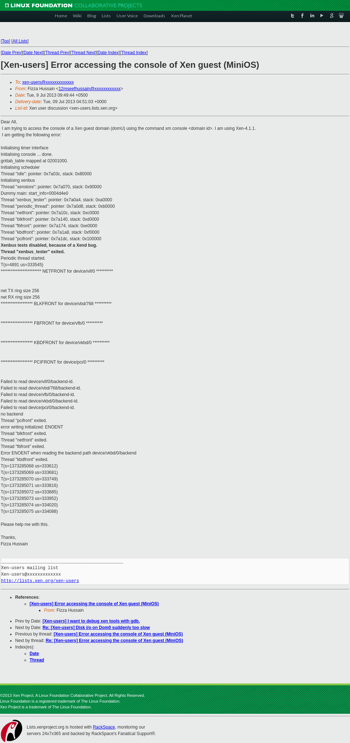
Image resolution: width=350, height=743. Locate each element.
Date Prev (11, 52)
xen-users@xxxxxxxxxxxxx (48, 82)
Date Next (33, 52)
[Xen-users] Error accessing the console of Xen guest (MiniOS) (94, 603)
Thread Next (83, 52)
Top (5, 41)
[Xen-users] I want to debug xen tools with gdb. (91, 621)
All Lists (20, 41)
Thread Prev (57, 52)
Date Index (108, 52)
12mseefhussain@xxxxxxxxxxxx (89, 88)
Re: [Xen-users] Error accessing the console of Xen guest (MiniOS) (114, 640)
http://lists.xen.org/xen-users (40, 581)
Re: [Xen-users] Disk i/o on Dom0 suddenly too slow (96, 627)
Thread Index (134, 52)
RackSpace (104, 727)
